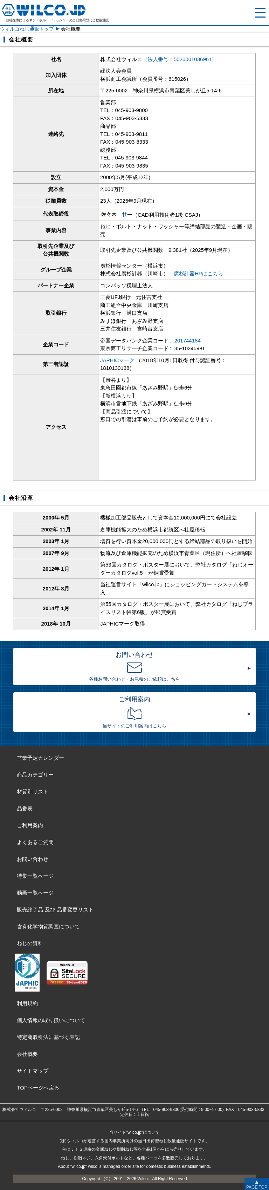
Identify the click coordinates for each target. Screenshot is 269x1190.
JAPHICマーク (117, 360)
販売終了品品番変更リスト (55, 910)
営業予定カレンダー (40, 758)
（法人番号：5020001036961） (179, 59)
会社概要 (27, 1054)
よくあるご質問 (35, 842)
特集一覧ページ (35, 876)
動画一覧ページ (35, 893)
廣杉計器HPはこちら (198, 273)
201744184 (187, 341)
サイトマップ (32, 1071)
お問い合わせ (32, 859)
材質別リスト (32, 792)
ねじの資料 (30, 943)
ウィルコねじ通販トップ (27, 29)
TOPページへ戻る (38, 1088)
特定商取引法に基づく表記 (48, 1037)
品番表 (25, 808)
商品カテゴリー (35, 775)
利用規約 (27, 1003)
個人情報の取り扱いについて (51, 1020)
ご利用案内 (30, 825)
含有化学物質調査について (48, 926)
